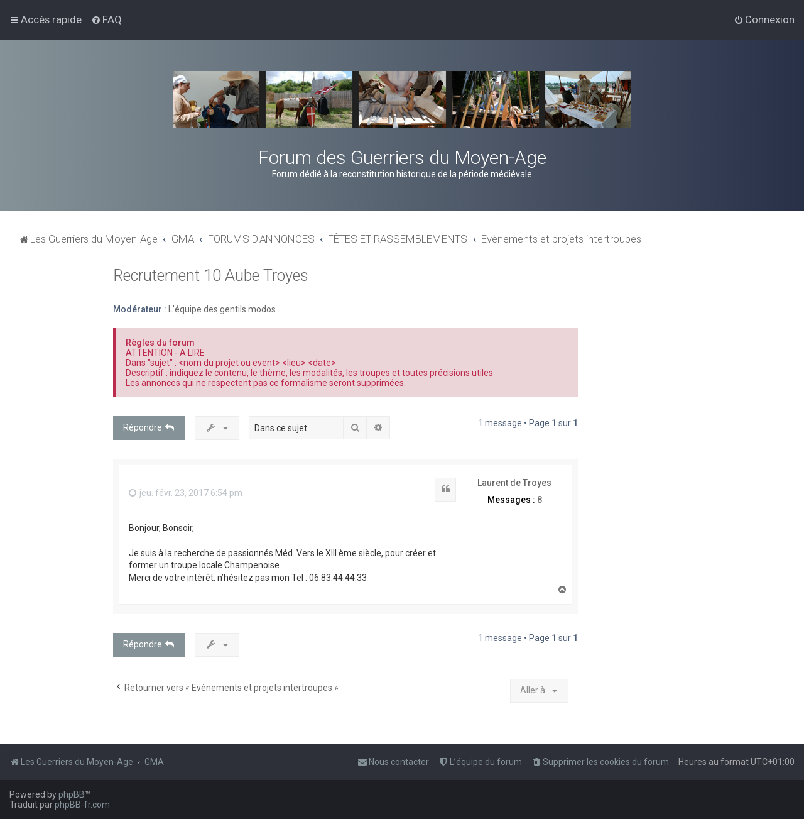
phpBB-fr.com (82, 805)
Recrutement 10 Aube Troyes (210, 276)
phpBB (71, 794)
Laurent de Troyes (514, 483)
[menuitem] (106, 19)
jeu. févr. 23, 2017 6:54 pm (185, 493)
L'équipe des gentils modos (222, 309)
